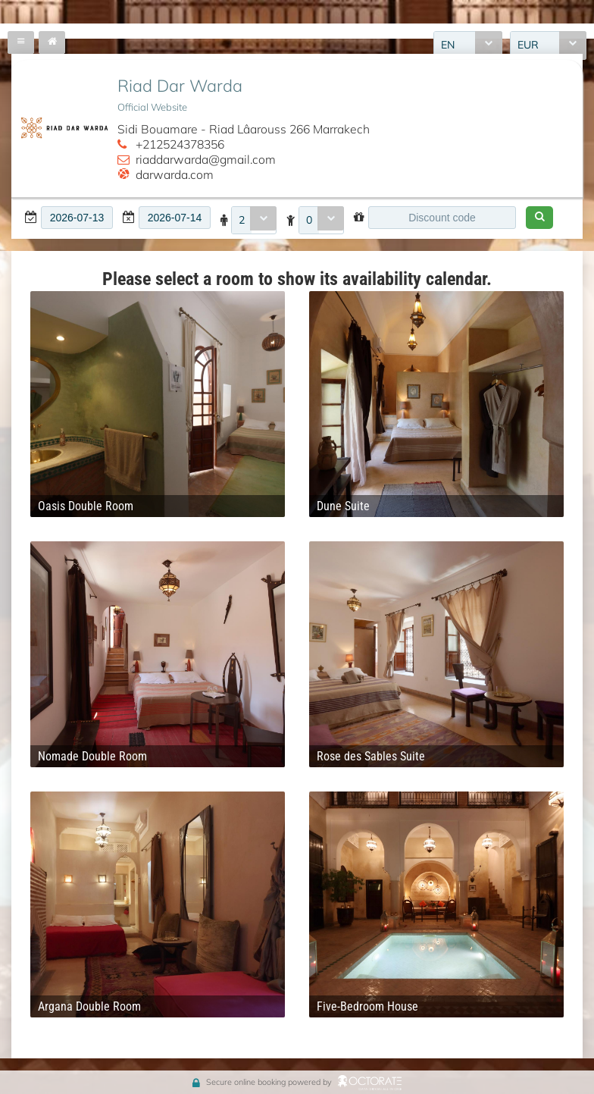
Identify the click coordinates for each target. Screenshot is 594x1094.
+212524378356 (180, 144)
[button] (539, 217)
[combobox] (254, 220)
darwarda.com (175, 174)
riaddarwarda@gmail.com (206, 159)
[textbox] (77, 217)
